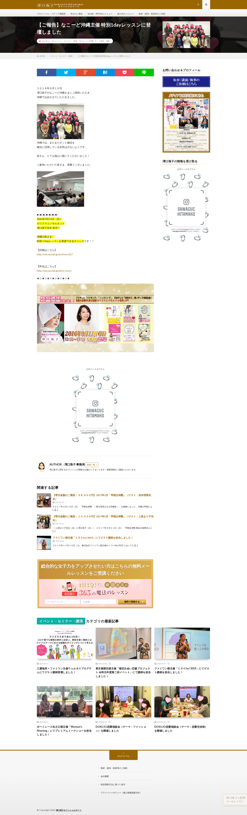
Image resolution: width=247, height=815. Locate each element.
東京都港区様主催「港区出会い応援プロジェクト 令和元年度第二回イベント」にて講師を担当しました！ (123, 677)
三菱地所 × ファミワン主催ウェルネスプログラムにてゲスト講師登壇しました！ (64, 675)
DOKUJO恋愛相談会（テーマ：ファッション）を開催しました (122, 734)
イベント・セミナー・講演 (66, 45)
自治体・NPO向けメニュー (104, 15)
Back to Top (123, 762)
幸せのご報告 (79, 15)
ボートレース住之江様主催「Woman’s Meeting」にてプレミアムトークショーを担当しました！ (64, 736)
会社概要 (105, 782)
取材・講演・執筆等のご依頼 (159, 15)
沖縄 (107, 45)
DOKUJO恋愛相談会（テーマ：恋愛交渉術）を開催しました (181, 734)
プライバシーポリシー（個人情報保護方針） (123, 799)
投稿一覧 (91, 469)
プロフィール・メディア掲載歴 (52, 15)
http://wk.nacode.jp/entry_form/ (54, 274)
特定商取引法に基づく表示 (114, 790)
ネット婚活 (99, 45)
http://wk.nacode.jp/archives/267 (55, 258)
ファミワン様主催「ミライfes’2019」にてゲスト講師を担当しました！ (93, 541)
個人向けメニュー (131, 15)
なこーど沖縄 (87, 45)
